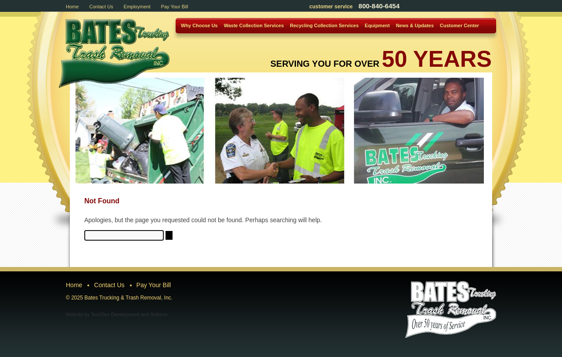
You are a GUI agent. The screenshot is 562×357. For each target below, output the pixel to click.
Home (72, 6)
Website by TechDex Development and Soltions (116, 314)
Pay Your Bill (174, 6)
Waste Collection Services (254, 25)
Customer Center (459, 25)
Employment (137, 6)
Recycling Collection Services (324, 25)
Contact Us (101, 6)
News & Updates (415, 25)
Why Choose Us (199, 25)
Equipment (377, 25)
